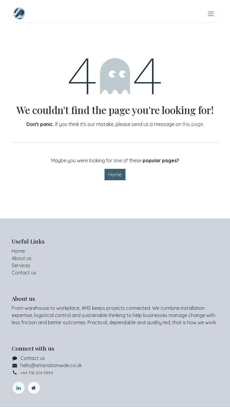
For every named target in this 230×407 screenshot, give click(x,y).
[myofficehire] (34, 388)
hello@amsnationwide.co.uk (51, 365)
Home (115, 175)
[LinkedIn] (19, 388)
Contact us (24, 273)
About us (21, 258)
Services (21, 265)
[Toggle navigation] (211, 13)
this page (192, 124)
